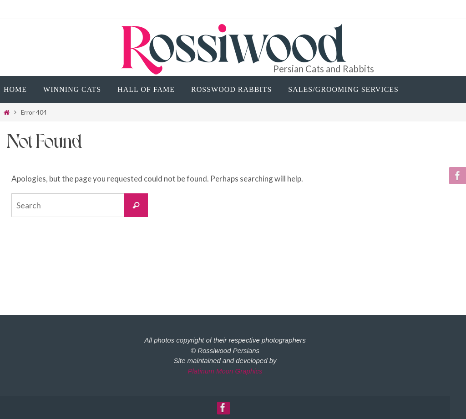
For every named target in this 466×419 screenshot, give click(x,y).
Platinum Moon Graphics (224, 371)
